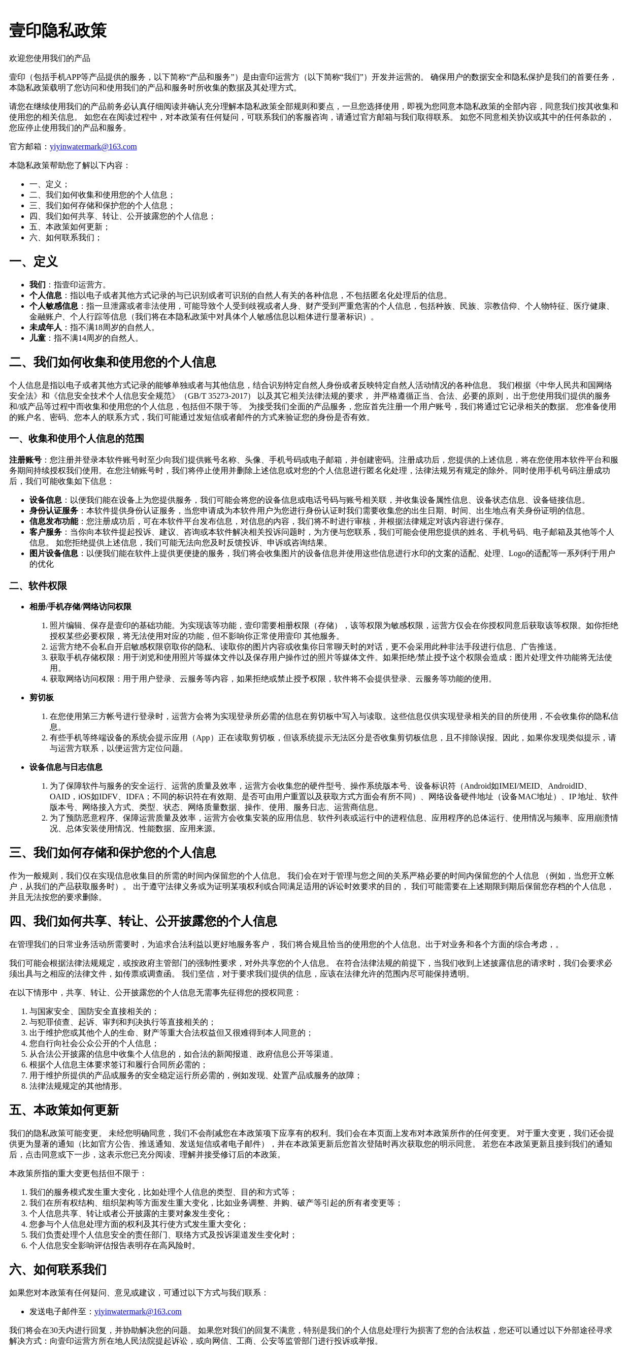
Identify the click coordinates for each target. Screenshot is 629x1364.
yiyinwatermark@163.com (93, 146)
